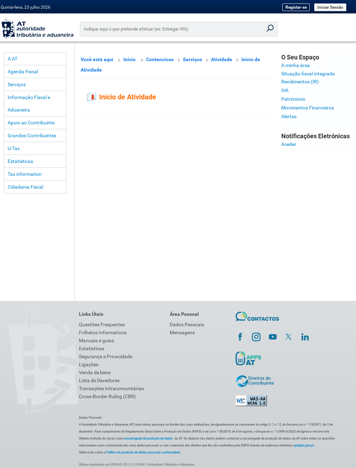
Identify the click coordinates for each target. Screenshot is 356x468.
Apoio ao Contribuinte (31, 122)
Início (129, 59)
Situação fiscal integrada (308, 73)
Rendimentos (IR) (300, 81)
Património (293, 99)
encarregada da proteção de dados (148, 438)
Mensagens (182, 332)
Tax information (25, 174)
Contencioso (160, 59)
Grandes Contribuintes (32, 135)
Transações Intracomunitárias (111, 388)
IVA (285, 90)
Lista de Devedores (99, 380)
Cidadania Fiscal (25, 187)
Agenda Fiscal (23, 71)
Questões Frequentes (102, 324)
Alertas (289, 116)
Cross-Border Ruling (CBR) (107, 396)
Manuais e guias (96, 340)
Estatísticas (20, 161)
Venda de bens (95, 372)
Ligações (88, 364)
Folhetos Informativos (103, 332)
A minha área (295, 65)
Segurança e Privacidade (105, 356)
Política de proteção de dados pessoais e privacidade (143, 452)
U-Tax (14, 148)
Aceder (288, 144)
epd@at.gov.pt (304, 445)
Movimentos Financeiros (307, 107)
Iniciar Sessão (330, 7)
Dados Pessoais (187, 324)
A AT (12, 58)
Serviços (17, 84)
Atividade (221, 59)
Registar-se (296, 7)
